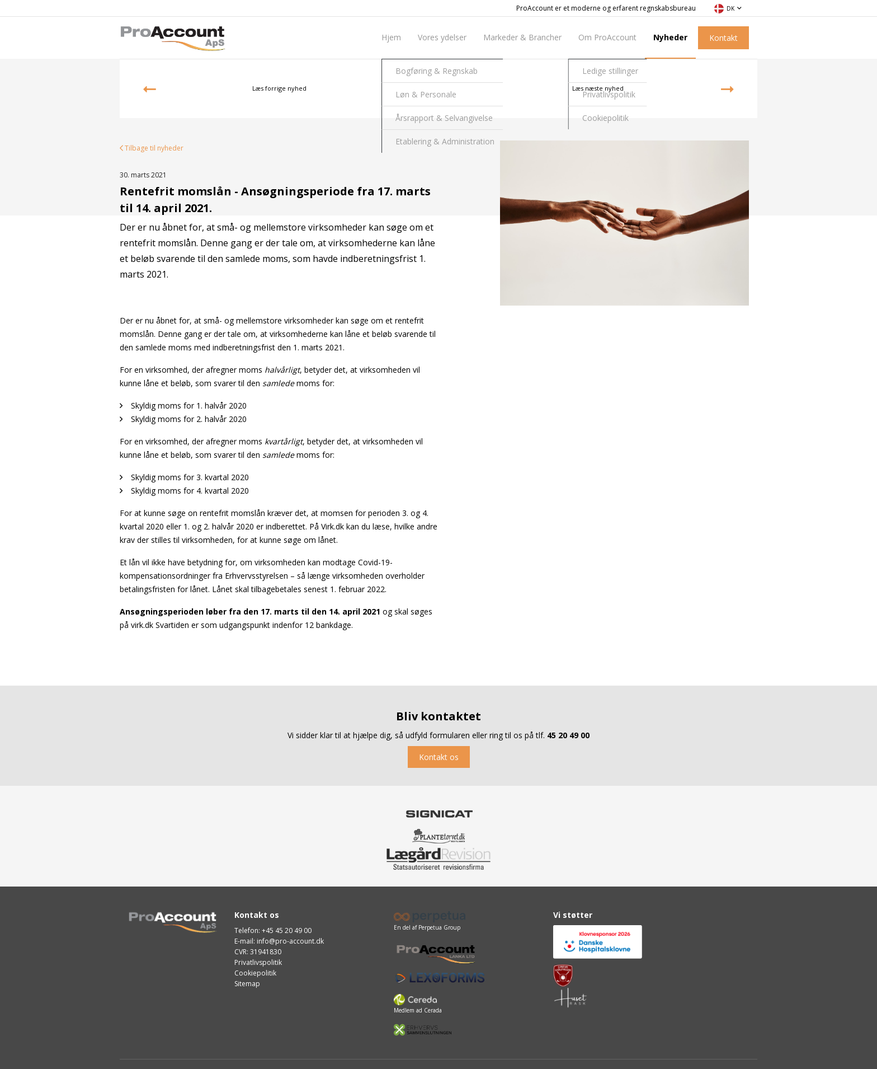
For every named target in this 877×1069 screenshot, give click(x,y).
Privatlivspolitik (258, 962)
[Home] (173, 37)
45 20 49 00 (568, 735)
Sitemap (247, 983)
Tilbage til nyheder (151, 148)
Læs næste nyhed (653, 89)
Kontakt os (439, 757)
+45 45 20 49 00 (287, 930)
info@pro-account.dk (290, 941)
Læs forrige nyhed (225, 89)
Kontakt (723, 37)
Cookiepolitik (255, 973)
